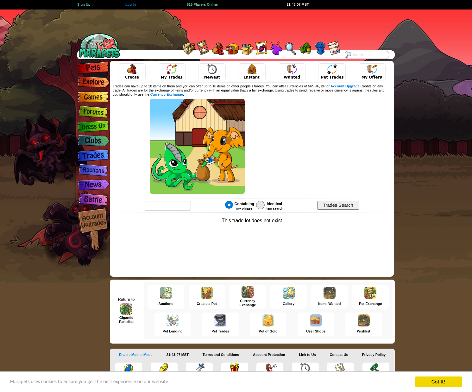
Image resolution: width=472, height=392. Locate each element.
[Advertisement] (230, 23)
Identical (269, 205)
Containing (239, 205)
